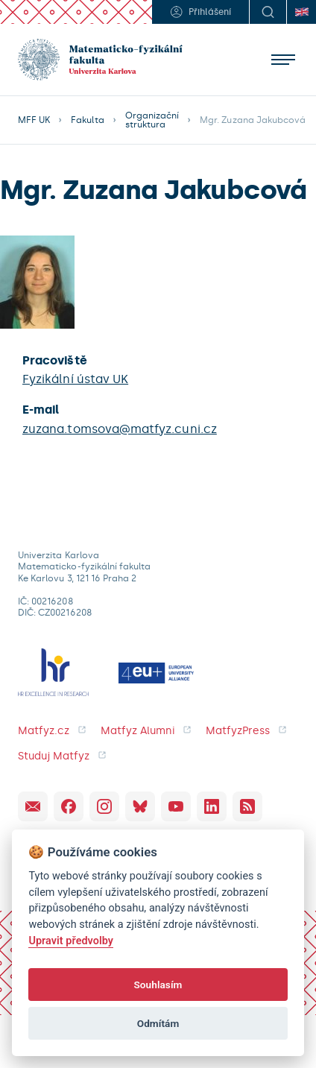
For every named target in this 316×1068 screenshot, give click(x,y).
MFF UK (34, 120)
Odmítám (158, 1023)
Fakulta (87, 120)
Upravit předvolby (70, 941)
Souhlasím (157, 984)
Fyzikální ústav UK (75, 379)
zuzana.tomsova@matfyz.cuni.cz (119, 429)
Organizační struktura (152, 120)
